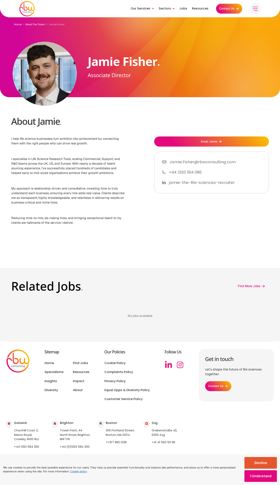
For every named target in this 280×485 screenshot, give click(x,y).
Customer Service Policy (123, 399)
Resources (198, 10)
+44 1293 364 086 (185, 173)
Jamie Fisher (57, 24)
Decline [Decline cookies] (260, 463)
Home (18, 24)
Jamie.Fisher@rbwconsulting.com (203, 163)
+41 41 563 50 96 (163, 442)
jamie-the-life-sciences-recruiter (202, 184)
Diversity (51, 390)
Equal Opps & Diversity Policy (127, 390)
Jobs (181, 10)
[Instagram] (180, 365)
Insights (51, 381)
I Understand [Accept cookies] (260, 476)
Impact (78, 381)
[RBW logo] (27, 9)
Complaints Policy (118, 372)
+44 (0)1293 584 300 (74, 447)
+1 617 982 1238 (116, 442)
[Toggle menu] (255, 9)
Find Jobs (80, 363)
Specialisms (54, 372)
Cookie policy (78, 471)
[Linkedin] (168, 365)
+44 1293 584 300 (26, 447)
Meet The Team (35, 24)
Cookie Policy (115, 363)
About (78, 390)
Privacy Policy (115, 381)
